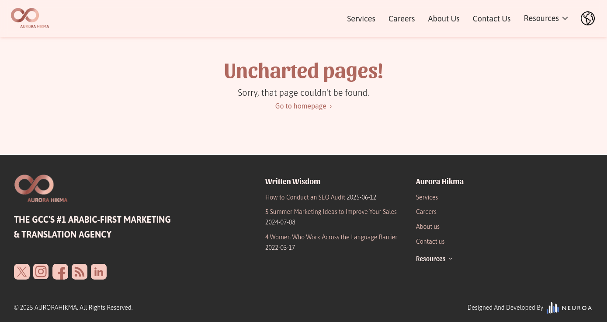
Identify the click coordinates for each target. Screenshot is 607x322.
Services (361, 18)
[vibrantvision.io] (570, 308)
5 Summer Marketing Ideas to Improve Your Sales (331, 217)
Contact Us (492, 18)
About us (428, 226)
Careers (401, 18)
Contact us (430, 241)
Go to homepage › (303, 106)
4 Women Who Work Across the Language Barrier (331, 242)
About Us (443, 18)
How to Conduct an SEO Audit (320, 197)
